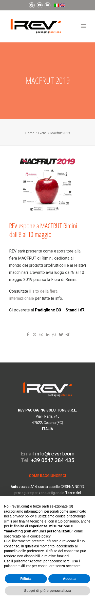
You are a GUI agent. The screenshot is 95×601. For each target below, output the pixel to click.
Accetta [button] (69, 579)
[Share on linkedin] (48, 334)
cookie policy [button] (40, 536)
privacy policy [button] (23, 516)
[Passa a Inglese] (62, 5)
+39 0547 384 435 (52, 460)
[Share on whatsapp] (54, 334)
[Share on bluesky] (61, 334)
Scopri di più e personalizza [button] (47, 591)
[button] (83, 26)
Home (29, 133)
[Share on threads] (41, 334)
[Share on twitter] (34, 334)
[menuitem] (32, 5)
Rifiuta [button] (25, 579)
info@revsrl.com (54, 454)
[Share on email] (67, 334)
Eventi (42, 133)
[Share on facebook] (28, 334)
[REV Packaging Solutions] (35, 26)
